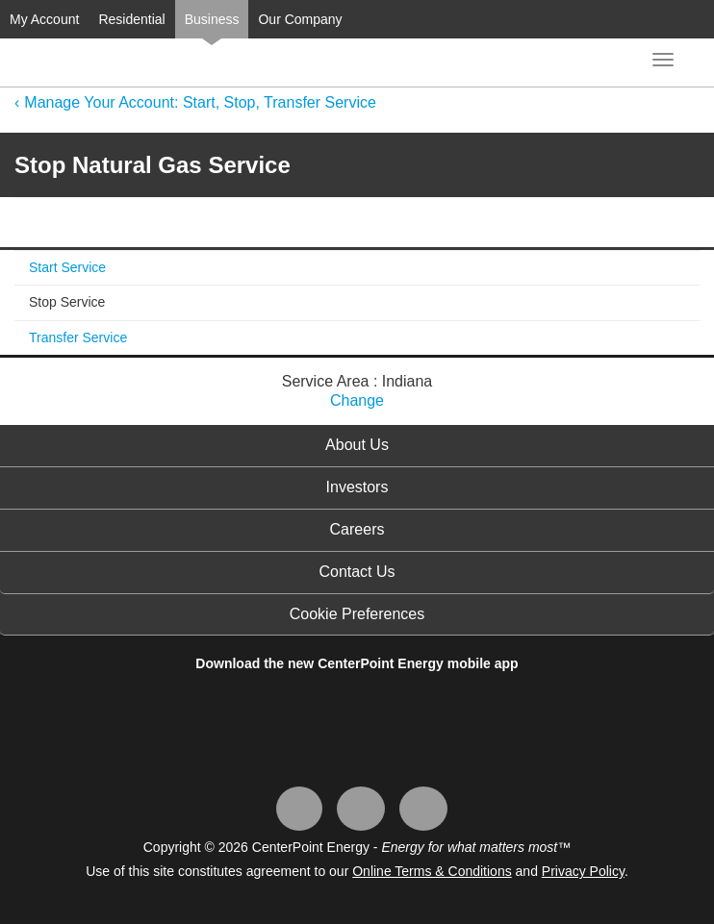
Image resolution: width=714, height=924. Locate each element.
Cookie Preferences (357, 614)
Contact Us (357, 571)
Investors (357, 487)
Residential (131, 19)
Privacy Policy (583, 871)
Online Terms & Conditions (431, 871)
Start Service (67, 267)
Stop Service (67, 302)
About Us (357, 445)
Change (357, 400)
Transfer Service (78, 337)
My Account (44, 19)
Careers (357, 529)
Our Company (300, 19)
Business (212, 19)
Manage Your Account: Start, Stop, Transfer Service (200, 102)
